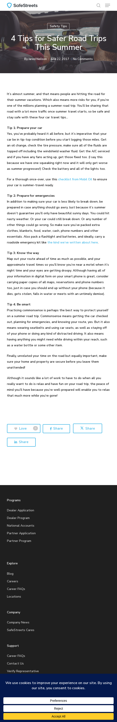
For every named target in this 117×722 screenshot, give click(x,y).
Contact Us (15, 663)
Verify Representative (23, 671)
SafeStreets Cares (20, 630)
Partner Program (19, 541)
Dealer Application (20, 510)
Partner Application (21, 533)
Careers (12, 581)
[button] (107, 5)
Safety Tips (58, 26)
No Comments (83, 59)
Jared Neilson (38, 59)
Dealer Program (18, 518)
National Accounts (20, 525)
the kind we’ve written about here (72, 242)
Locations (14, 596)
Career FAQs (16, 589)
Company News (18, 622)
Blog (10, 574)
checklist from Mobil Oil (75, 179)
